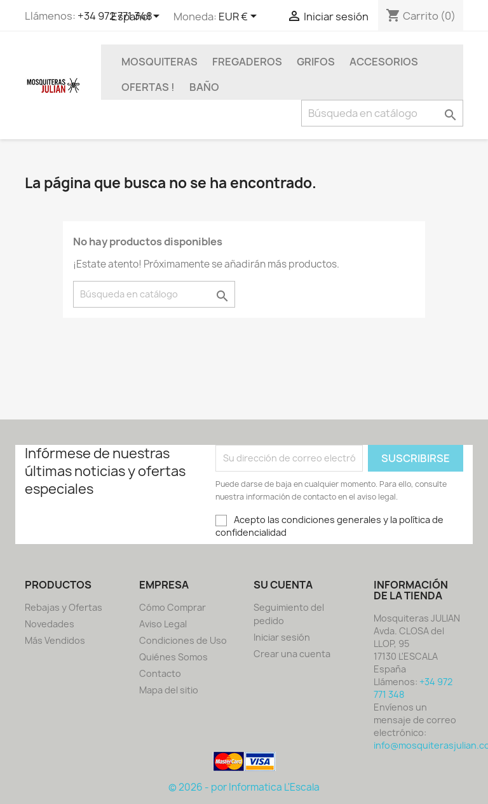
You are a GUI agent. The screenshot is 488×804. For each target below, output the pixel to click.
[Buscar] (382, 113)
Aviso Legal (163, 624)
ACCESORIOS (383, 62)
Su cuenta (283, 585)
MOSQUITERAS (159, 62)
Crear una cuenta (292, 654)
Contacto (160, 673)
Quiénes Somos (173, 657)
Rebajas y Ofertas (63, 607)
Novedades (49, 624)
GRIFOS (316, 62)
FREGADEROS (247, 62)
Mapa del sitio (168, 690)
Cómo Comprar (172, 607)
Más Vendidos (55, 640)
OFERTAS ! (148, 87)
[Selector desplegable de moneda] (240, 17)
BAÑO (204, 87)
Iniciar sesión (282, 637)
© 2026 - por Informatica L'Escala (244, 787)
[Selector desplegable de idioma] (137, 17)
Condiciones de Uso (183, 640)
